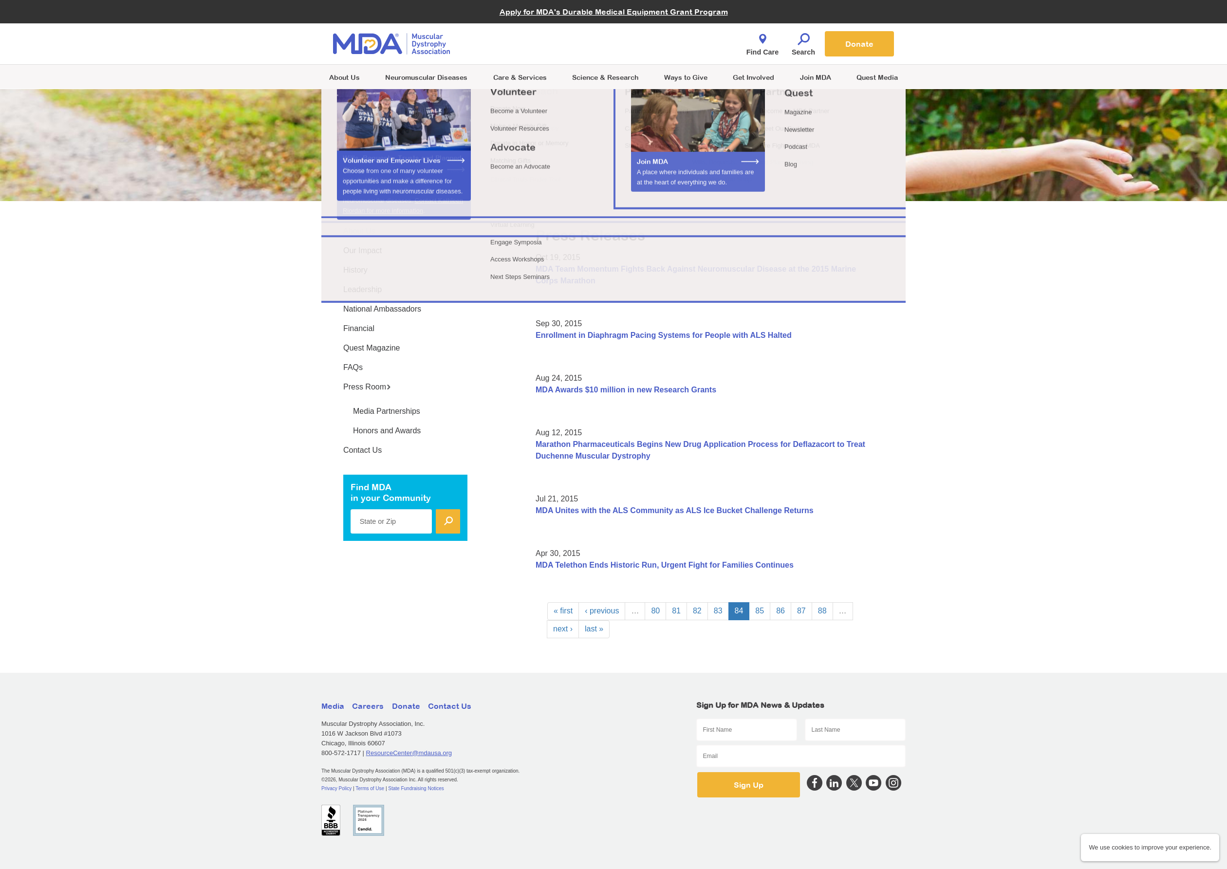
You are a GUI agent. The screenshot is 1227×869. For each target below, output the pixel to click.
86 (780, 611)
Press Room (367, 387)
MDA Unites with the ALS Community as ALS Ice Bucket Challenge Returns (675, 510)
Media (332, 706)
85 (759, 611)
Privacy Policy (336, 788)
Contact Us (362, 450)
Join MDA (815, 77)
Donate (859, 43)
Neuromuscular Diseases (426, 77)
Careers (368, 706)
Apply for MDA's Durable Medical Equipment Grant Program (614, 11)
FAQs (353, 367)
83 (718, 611)
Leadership (362, 289)
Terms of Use (369, 788)
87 (801, 611)
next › (563, 629)
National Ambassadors (382, 309)
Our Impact (362, 250)
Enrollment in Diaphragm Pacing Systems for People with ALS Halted (664, 335)
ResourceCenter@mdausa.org (409, 753)
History (355, 270)
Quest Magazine (371, 348)
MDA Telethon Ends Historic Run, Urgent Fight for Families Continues (665, 565)
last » (594, 629)
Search (803, 42)
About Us (344, 77)
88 (822, 611)
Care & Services (520, 77)
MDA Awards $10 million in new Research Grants (626, 390)
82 (697, 611)
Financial (358, 328)
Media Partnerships (386, 411)
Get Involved (753, 77)
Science (605, 77)
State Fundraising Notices (416, 788)
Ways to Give (685, 77)
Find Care (762, 42)
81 (676, 611)
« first (563, 611)
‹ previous (602, 611)
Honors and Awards (387, 430)
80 (655, 611)
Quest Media (877, 77)
